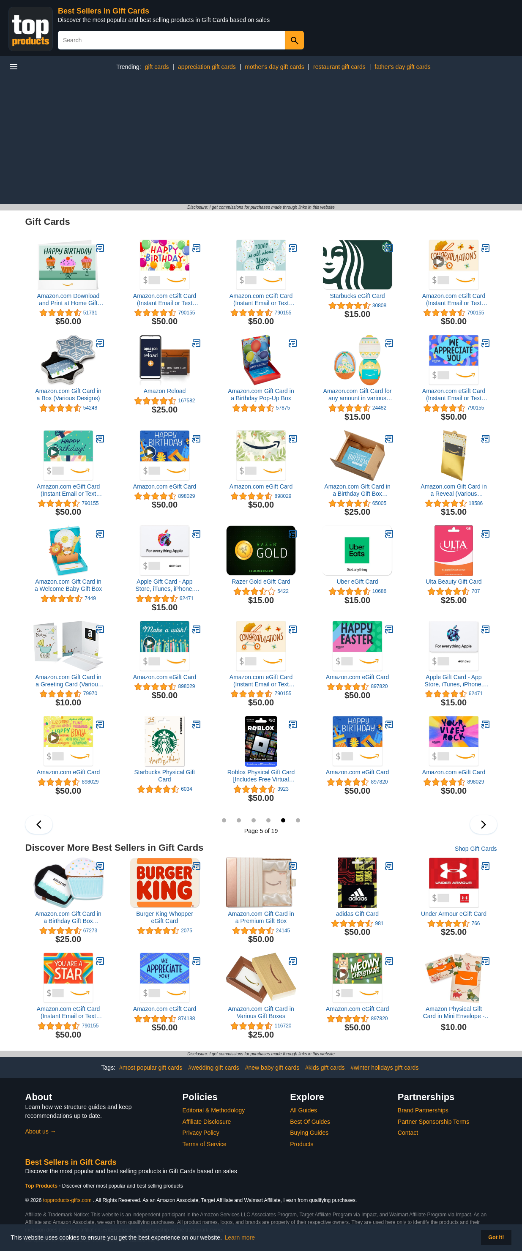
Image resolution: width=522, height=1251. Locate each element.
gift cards (157, 66)
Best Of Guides (310, 1121)
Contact (408, 1132)
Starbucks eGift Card (357, 295)
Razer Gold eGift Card (261, 581)
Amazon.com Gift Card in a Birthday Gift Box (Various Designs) (357, 490)
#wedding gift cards (213, 1067)
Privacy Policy (201, 1132)
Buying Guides (309, 1132)
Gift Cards (47, 221)
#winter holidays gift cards (384, 1067)
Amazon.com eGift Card (164, 486)
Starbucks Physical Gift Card (164, 776)
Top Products (42, 1186)
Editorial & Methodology (214, 1110)
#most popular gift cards (150, 1067)
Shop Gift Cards (476, 848)
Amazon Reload (165, 391)
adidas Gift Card (357, 913)
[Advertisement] (261, 141)
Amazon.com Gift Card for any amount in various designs (357, 395)
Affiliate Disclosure (207, 1121)
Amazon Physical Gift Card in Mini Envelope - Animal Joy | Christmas (454, 1012)
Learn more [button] (240, 1237)
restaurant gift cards (339, 66)
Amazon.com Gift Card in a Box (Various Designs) (68, 395)
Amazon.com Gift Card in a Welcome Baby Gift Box (68, 585)
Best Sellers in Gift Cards (103, 11)
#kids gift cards (324, 1067)
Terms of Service (205, 1144)
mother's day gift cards (274, 66)
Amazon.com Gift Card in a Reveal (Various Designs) (453, 490)
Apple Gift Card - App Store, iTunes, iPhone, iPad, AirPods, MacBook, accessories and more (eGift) (164, 585)
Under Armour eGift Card (453, 913)
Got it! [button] (496, 1237)
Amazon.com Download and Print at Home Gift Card (68, 299)
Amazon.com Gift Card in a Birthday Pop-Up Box (261, 395)
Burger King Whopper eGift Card (164, 917)
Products (301, 1144)
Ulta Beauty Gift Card (453, 581)
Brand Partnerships (423, 1110)
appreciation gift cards (207, 66)
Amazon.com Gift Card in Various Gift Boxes (261, 1012)
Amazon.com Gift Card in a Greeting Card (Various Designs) (68, 681)
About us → (40, 1131)
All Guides (303, 1110)
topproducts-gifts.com (67, 1200)
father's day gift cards (402, 66)
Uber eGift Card (357, 581)
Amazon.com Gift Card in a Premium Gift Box (261, 917)
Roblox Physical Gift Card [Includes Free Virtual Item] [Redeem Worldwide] (261, 776)
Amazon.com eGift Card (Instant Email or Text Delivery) (164, 299)
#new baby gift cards (272, 1067)
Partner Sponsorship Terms (433, 1121)
